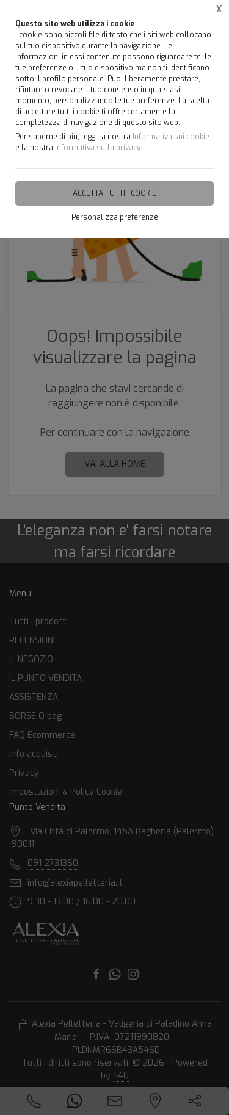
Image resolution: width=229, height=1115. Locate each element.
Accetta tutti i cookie (114, 193)
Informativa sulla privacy (97, 148)
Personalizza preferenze (114, 217)
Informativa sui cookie (171, 137)
